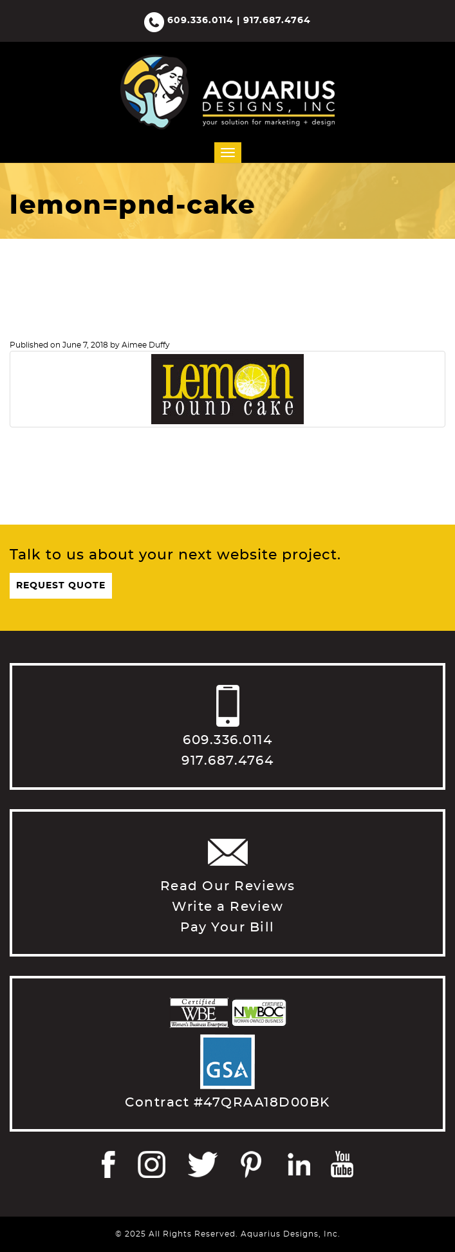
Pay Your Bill (227, 927)
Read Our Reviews (227, 886)
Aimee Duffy (146, 345)
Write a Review (227, 907)
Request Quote (61, 585)
